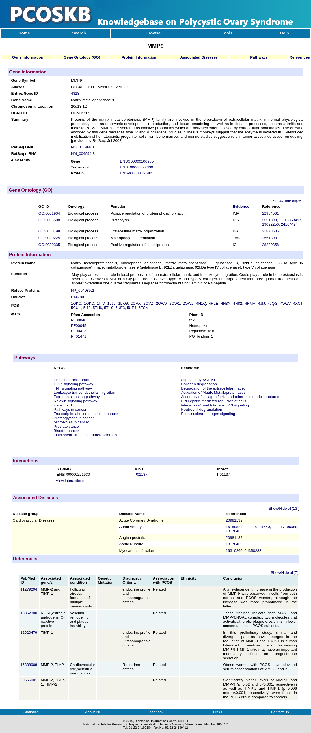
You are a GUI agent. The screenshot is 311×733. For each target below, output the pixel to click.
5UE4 (131, 308)
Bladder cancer (66, 431)
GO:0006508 (49, 220)
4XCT (298, 303)
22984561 (270, 213)
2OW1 (174, 303)
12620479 (29, 632)
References (300, 57)
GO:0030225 (49, 238)
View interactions (70, 481)
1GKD (89, 303)
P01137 (141, 474)
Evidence (241, 206)
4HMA (250, 303)
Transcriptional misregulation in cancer (86, 414)
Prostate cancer (67, 426)
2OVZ (148, 303)
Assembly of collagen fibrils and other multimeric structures (230, 397)
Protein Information (139, 57)
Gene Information (27, 57)
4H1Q (201, 303)
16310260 (234, 550)
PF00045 (78, 325)
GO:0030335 (49, 245)
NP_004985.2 (82, 290)
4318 (75, 93)
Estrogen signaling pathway (77, 397)
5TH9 (108, 308)
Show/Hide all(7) (284, 572)
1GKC (76, 303)
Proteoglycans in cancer (74, 418)
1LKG (123, 303)
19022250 (270, 224)
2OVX (136, 303)
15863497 (292, 220)
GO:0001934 (49, 213)
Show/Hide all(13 (283, 508)
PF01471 (78, 336)
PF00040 (78, 320)
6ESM (144, 308)
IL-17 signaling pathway (73, 384)
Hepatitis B (63, 405)
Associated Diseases (199, 57)
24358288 (253, 550)
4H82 (237, 303)
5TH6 (97, 308)
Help (284, 33)
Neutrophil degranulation (201, 409)
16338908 (29, 665)
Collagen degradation (199, 384)
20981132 (234, 520)
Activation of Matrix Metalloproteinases (213, 392)
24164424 (289, 224)
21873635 (270, 231)
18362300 (29, 613)
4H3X (225, 303)
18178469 (234, 531)
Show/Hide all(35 (287, 201)
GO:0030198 (49, 231)
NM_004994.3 (83, 154)
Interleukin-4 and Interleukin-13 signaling (215, 405)
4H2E (213, 303)
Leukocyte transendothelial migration (84, 392)
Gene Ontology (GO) (82, 57)
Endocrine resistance (71, 380)
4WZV (285, 303)
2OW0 (161, 303)
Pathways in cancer (70, 409)
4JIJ (261, 303)
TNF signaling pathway (73, 388)
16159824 (234, 527)
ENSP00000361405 (136, 173)
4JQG (273, 303)
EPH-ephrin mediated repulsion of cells (213, 401)
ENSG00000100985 (137, 161)
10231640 (261, 527)
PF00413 (78, 331)
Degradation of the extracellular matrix (213, 388)
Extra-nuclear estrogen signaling (208, 414)
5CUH (76, 308)
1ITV (101, 303)
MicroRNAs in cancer (71, 422)
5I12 (87, 308)
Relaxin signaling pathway (75, 401)
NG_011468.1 (82, 147)
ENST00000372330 (136, 167)
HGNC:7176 (81, 113)
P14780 (77, 297)
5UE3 (120, 308)
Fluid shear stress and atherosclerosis (85, 435)
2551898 (269, 220)
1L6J (111, 303)
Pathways (259, 57)
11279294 (29, 589)
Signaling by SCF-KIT (199, 380)
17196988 (288, 527)
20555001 (29, 680)
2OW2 (188, 303)
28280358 (270, 245)
